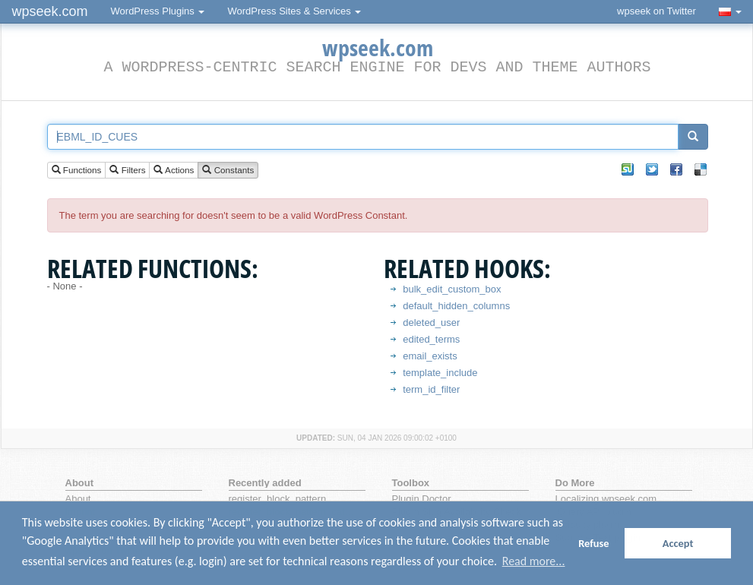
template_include (440, 372)
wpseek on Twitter (656, 11)
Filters (127, 170)
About (78, 498)
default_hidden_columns (456, 305)
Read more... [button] (533, 561)
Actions (173, 170)
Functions (77, 170)
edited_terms (431, 339)
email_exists (430, 356)
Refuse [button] (593, 543)
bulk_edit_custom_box (452, 289)
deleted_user (431, 322)
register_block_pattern (278, 498)
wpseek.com (50, 11)
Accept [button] (678, 543)
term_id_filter (431, 389)
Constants (228, 170)
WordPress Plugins (158, 11)
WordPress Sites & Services (294, 11)
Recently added (265, 483)
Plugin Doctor (421, 498)
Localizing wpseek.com (606, 498)
